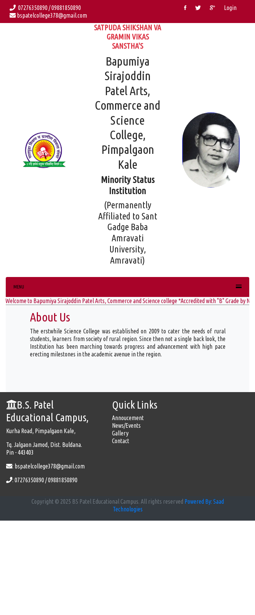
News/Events (126, 425)
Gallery (120, 433)
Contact (120, 440)
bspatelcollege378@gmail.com (48, 15)
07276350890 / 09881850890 (46, 7)
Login (230, 7)
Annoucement (128, 417)
